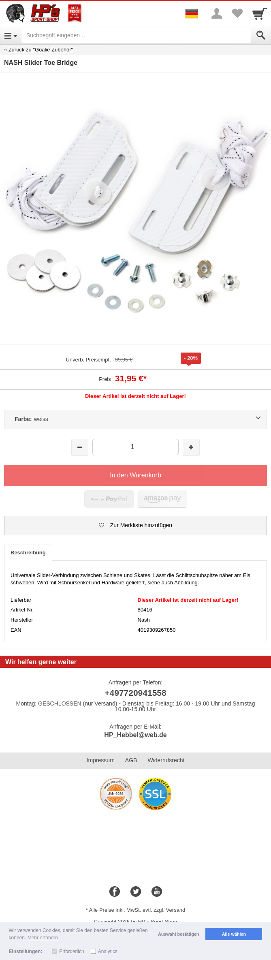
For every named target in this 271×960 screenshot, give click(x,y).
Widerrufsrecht (165, 760)
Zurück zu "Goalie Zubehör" (41, 50)
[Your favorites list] (237, 13)
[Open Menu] (10, 35)
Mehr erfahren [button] (43, 938)
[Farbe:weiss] (135, 419)
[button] (135, 525)
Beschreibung (28, 552)
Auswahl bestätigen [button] (178, 934)
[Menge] (135, 447)
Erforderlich (71, 951)
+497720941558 (135, 692)
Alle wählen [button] (234, 934)
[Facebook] (114, 891)
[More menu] (216, 13)
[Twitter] (135, 891)
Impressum (101, 760)
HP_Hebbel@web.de (135, 734)
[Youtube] (156, 891)
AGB (131, 760)
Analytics (107, 951)
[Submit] (261, 35)
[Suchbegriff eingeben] (136, 35)
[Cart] (259, 13)
